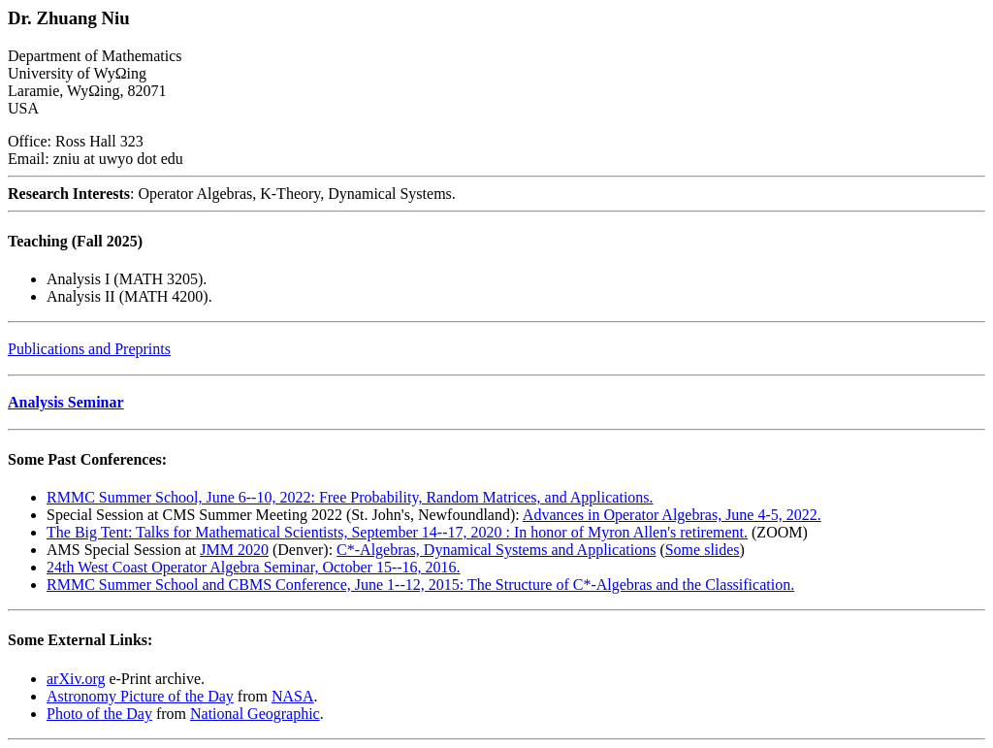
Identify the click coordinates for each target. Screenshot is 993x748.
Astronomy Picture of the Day (140, 696)
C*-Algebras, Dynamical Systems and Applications (496, 549)
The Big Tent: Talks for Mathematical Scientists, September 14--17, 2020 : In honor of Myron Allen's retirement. (397, 532)
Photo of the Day (99, 713)
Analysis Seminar (66, 402)
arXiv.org (76, 678)
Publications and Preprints (89, 349)
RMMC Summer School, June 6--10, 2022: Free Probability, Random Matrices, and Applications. (350, 497)
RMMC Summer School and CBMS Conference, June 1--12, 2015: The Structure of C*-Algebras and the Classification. (420, 584)
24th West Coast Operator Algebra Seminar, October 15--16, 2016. (254, 567)
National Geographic (255, 713)
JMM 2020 (234, 549)
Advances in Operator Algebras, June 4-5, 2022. (672, 514)
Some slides (702, 549)
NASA (293, 696)
